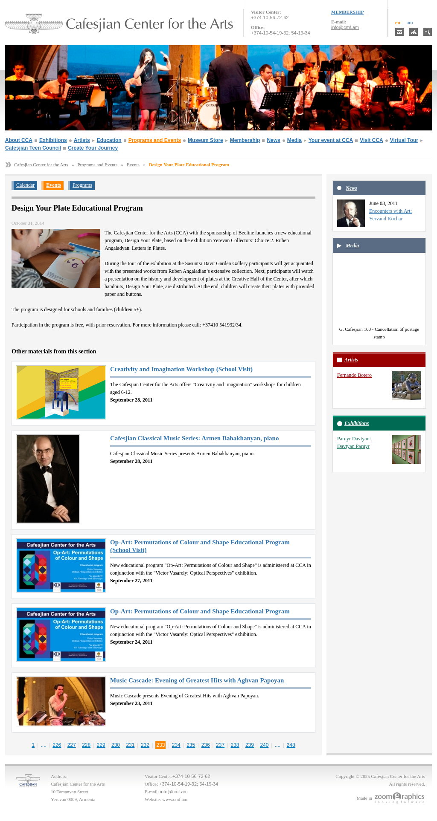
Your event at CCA (331, 140)
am (410, 23)
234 (176, 745)
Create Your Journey (93, 148)
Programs (82, 185)
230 (115, 745)
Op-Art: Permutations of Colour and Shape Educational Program (200, 611)
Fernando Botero (354, 375)
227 (71, 745)
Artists (82, 140)
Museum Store (205, 140)
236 (205, 745)
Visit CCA (371, 140)
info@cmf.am (345, 27)
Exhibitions (53, 140)
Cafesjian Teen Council (33, 148)
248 (291, 745)
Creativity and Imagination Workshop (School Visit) (181, 369)
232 (145, 745)
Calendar (25, 185)
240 (264, 745)
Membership (245, 140)
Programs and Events (154, 140)
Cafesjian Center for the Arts (41, 164)
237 (220, 745)
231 (130, 745)
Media (294, 140)
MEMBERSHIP (347, 11)
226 (56, 745)
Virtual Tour (404, 140)
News (273, 140)
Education (109, 140)
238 (235, 745)
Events (133, 164)
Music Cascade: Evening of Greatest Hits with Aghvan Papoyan (197, 680)
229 (101, 745)
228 (86, 745)
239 (249, 745)
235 (190, 745)
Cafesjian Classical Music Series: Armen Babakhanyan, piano (194, 438)
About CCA (18, 140)
